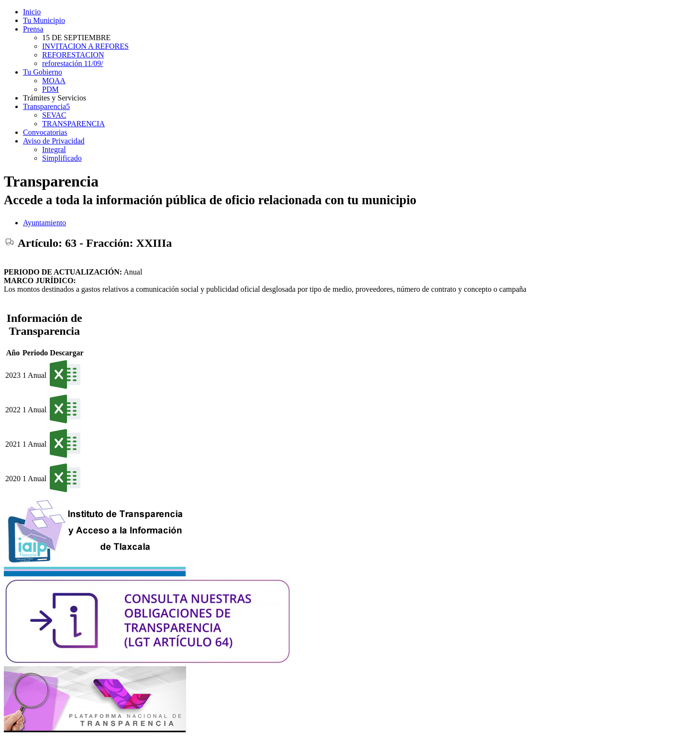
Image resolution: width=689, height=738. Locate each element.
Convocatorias (45, 132)
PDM (50, 89)
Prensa (33, 29)
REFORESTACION (73, 55)
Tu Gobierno (42, 72)
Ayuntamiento (44, 223)
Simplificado (62, 158)
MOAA (54, 81)
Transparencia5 (46, 106)
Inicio (32, 12)
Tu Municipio (44, 20)
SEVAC (54, 115)
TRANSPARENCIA (73, 124)
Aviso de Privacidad (54, 141)
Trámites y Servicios (54, 98)
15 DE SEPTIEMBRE (76, 37)
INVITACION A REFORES (85, 46)
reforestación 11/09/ (72, 63)
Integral (54, 149)
